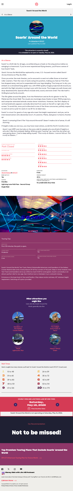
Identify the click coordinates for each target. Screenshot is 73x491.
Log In (69, 4)
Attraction (34, 41)
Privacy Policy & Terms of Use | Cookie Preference (14, 485)
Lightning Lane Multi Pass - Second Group (15, 184)
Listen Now (9, 480)
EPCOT (41, 41)
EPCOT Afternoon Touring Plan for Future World (21, 458)
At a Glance (8, 14)
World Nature (6, 173)
